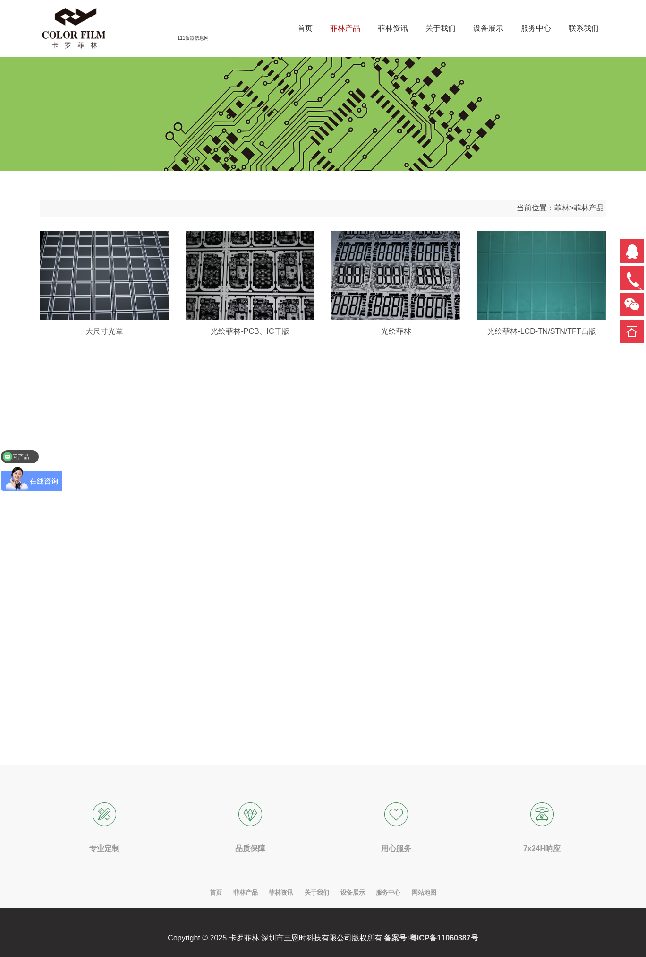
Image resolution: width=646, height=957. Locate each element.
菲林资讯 (281, 892)
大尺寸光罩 (104, 331)
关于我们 (317, 892)
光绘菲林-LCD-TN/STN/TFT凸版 (541, 331)
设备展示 (352, 892)
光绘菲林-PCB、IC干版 (250, 331)
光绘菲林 (396, 331)
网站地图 (424, 892)
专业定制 (104, 848)
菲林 (562, 208)
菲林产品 (589, 208)
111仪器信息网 (193, 38)
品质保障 (250, 848)
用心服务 (396, 848)
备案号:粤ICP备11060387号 (431, 938)
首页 (216, 892)
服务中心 (388, 892)
